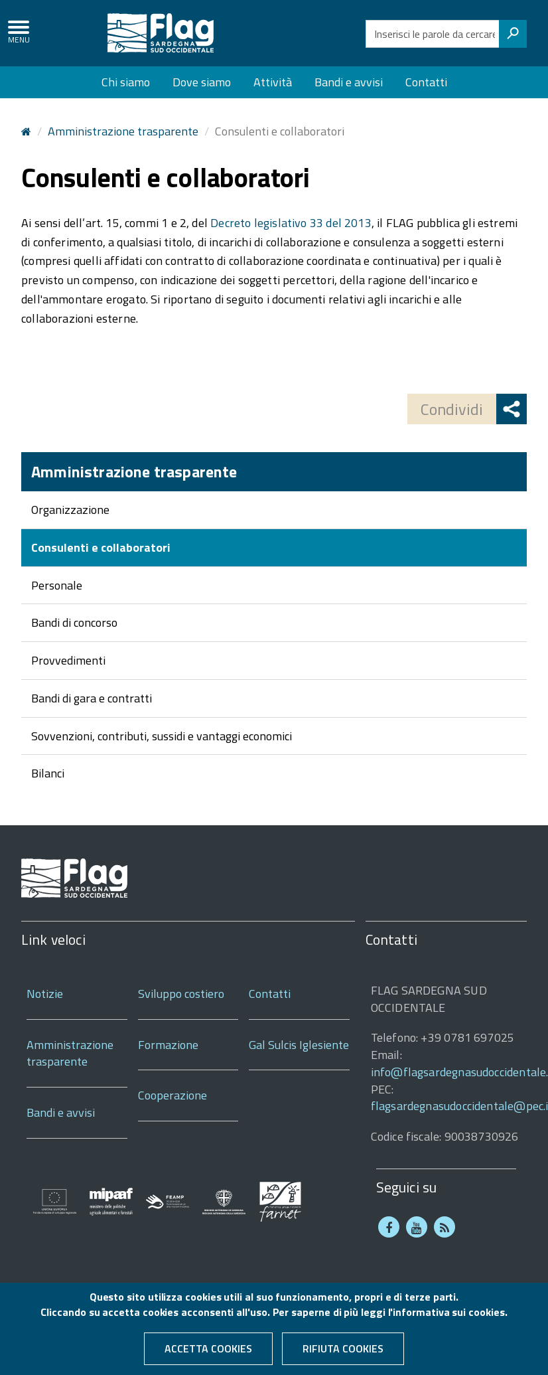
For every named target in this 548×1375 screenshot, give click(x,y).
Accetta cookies (208, 1354)
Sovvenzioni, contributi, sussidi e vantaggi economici (161, 736)
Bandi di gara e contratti (91, 698)
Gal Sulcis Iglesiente (299, 1045)
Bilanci (47, 773)
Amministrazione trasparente (123, 131)
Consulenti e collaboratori (101, 547)
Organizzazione (70, 510)
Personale (56, 585)
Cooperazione (172, 1095)
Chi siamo (126, 82)
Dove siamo (201, 82)
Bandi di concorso (74, 622)
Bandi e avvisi (348, 82)
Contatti (426, 82)
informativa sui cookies (448, 1317)
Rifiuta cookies (343, 1354)
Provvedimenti (68, 660)
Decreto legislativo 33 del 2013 (291, 223)
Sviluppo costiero (181, 994)
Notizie (45, 994)
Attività (272, 82)
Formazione (168, 1045)
